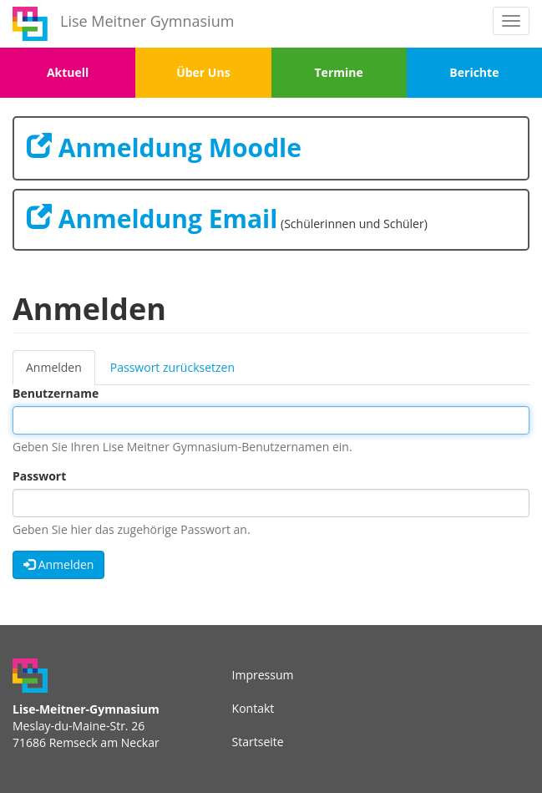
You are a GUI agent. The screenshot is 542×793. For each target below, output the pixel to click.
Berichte (474, 72)
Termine (339, 72)
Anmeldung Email (152, 218)
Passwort (39, 476)
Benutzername (56, 393)
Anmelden (60, 372)
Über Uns (203, 72)
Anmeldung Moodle (164, 147)
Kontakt (253, 708)
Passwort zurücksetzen (172, 367)
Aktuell (68, 72)
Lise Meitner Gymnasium (147, 21)
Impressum (263, 675)
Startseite (258, 742)
